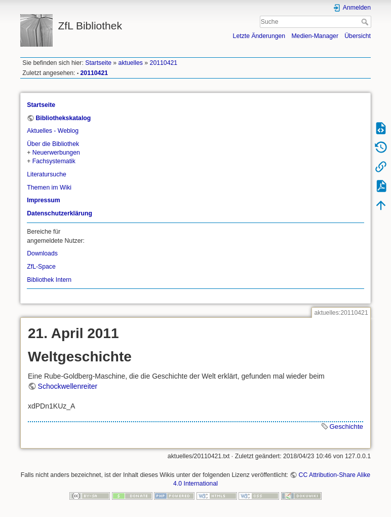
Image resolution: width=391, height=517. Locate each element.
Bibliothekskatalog (63, 118)
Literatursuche (46, 174)
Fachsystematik (53, 161)
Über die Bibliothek (53, 143)
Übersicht (357, 36)
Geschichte (346, 426)
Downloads (42, 253)
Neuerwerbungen (56, 152)
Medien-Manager (314, 36)
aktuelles (131, 62)
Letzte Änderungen (259, 36)
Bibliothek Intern (49, 279)
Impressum (43, 200)
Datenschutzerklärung (59, 213)
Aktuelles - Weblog (53, 130)
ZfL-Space (41, 266)
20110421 (164, 62)
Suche (366, 21)
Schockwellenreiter (68, 386)
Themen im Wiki (49, 187)
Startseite (98, 62)
